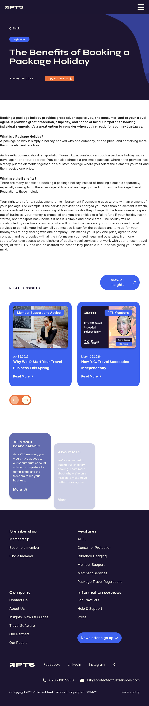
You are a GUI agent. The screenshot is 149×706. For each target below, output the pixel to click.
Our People (18, 643)
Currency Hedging (92, 556)
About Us (17, 608)
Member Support (91, 565)
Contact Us (18, 600)
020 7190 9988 (58, 680)
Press (81, 617)
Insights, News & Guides (28, 617)
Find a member (21, 556)
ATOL (82, 539)
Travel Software (22, 626)
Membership (19, 539)
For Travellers (88, 600)
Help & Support (89, 608)
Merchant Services (92, 573)
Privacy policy (131, 692)
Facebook (51, 664)
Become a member (24, 548)
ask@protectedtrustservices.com (110, 680)
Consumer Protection (94, 548)
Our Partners (19, 634)
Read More (23, 376)
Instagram (97, 664)
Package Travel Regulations (99, 582)
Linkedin (74, 664)
